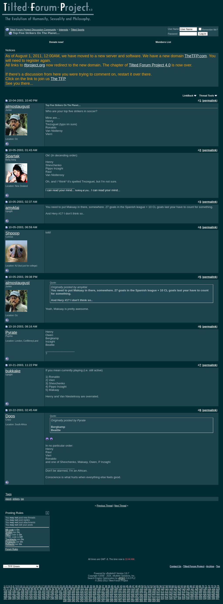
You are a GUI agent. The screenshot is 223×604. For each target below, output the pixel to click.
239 (18, 596)
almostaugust (17, 106)
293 (31, 598)
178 (192, 591)
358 (150, 600)
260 (107, 596)
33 (91, 586)
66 (191, 586)
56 (160, 586)
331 (192, 598)
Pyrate (11, 332)
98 (71, 588)
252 (73, 596)
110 (120, 588)
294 (35, 598)
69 (200, 586)
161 (120, 591)
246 (48, 596)
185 (5, 593)
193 (39, 593)
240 (22, 596)
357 (145, 600)
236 (5, 596)
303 (73, 598)
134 (5, 591)
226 (179, 593)
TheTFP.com (196, 56)
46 (130, 586)
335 (209, 598)
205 (90, 593)
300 (61, 598)
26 (70, 586)
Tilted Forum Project (193, 566)
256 (90, 596)
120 (163, 588)
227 (184, 593)
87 (38, 588)
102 (86, 588)
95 (62, 588)
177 (188, 591)
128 (196, 588)
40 (112, 586)
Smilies (8, 532)
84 (29, 588)
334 (205, 598)
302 (69, 598)
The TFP (58, 79)
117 (150, 588)
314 (120, 598)
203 (82, 593)
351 (120, 600)
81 (20, 588)
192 (35, 593)
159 (111, 591)
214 (128, 593)
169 (154, 591)
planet (8, 499)
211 (116, 593)
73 (212, 586)
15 (36, 586)
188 (18, 593)
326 (171, 598)
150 (73, 591)
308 (94, 598)
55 (157, 586)
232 (205, 593)
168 (150, 591)
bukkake (13, 371)
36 (100, 586)
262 (116, 596)
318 (137, 598)
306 (86, 598)
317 (133, 598)
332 (196, 598)
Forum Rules (11, 549)
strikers (16, 499)
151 (77, 591)
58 (167, 586)
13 (30, 586)
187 (14, 593)
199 (65, 593)
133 (218, 588)
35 (97, 586)
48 (136, 586)
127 (192, 588)
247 (52, 596)
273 (162, 596)
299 (56, 598)
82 (23, 588)
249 (61, 596)
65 (188, 586)
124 (180, 588)
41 (115, 586)
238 (14, 596)
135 (10, 591)
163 (128, 591)
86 (35, 588)
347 (103, 600)
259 (103, 596)
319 (141, 598)
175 (179, 591)
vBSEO (121, 578)
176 (184, 591)
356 (141, 600)
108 (112, 588)
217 (141, 593)
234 (213, 593)
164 (133, 591)
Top (218, 566)
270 (150, 596)
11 (24, 586)
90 (47, 588)
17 (42, 586)
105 (99, 588)
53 (151, 586)
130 (205, 588)
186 (10, 593)
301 (65, 598)
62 (178, 586)
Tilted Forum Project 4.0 (150, 65)
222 (162, 593)
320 (145, 598)
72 (209, 586)
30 (82, 586)
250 (65, 596)
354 (133, 600)
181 (205, 591)
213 (124, 593)
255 (86, 596)
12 (27, 586)
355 (137, 600)
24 (64, 586)
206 (94, 593)
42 (118, 586)
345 (94, 600)
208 (103, 593)
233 (209, 593)
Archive (210, 566)
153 (86, 591)
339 (69, 600)
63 (182, 586)
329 (184, 598)
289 (14, 598)
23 (60, 586)
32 (88, 586)
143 (44, 591)
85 (32, 588)
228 (188, 593)
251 (69, 596)
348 (107, 600)
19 (48, 586)
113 (133, 588)
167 (145, 591)
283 (205, 596)
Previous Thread (105, 505)
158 (107, 591)
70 (203, 586)
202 (77, 593)
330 (188, 598)
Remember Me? (208, 30)
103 (91, 588)
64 (185, 586)
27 (72, 586)
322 (154, 598)
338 (65, 600)
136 (14, 591)
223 (167, 593)
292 (27, 598)
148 (65, 591)
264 (124, 596)
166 (141, 591)
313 (116, 598)
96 (65, 588)
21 (54, 586)
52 (148, 586)
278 (184, 596)
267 (137, 596)
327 (175, 598)
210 (111, 593)
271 (154, 596)
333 (201, 598)
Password (172, 34)
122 (171, 588)
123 (175, 588)
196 (52, 593)
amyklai (12, 207)
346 (99, 600)
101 (82, 588)
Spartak (12, 156)
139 (27, 591)
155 (94, 591)
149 (69, 591)
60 (172, 586)
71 (206, 586)
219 (150, 593)
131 (209, 588)
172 (167, 591)
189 (22, 593)
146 (56, 591)
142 (39, 591)
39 (109, 586)
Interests (63, 29)
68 (197, 586)
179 (196, 591)
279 (188, 596)
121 (167, 588)
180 (201, 591)
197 (56, 593)
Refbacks (10, 544)
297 (48, 598)
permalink (210, 100)
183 (213, 591)
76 (4, 588)
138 (22, 591)
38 (106, 586)
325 (167, 598)
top (22, 499)
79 (13, 588)
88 (41, 588)
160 (116, 591)
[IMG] (8, 534)
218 (145, 593)
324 (162, 598)
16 (39, 586)
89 (44, 588)
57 (163, 586)
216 (137, 593)
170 (158, 591)
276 (175, 596)
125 (184, 588)
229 (192, 593)
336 (213, 598)
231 (201, 593)
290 (18, 598)
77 (7, 588)
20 (51, 586)
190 (27, 593)
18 (45, 586)
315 (124, 598)
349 (111, 600)
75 (218, 586)
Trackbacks (11, 539)
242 (31, 596)
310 (103, 598)
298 (52, 598)
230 (196, 593)
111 (124, 588)
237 (10, 596)
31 (85, 586)
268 (141, 596)
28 (75, 586)
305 (82, 598)
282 (201, 596)
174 (175, 591)
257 (94, 596)
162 (124, 591)
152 (82, 591)
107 (108, 588)
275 (171, 596)
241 (27, 596)
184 (217, 591)
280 (192, 596)
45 (127, 586)
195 (48, 593)
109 (116, 588)
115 (141, 588)
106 (103, 588)
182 (209, 591)
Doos (10, 416)
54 (154, 586)
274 (167, 596)
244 (39, 596)
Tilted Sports (77, 29)
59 (169, 586)
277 (179, 596)
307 (90, 598)
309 (99, 598)
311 (107, 598)
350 (116, 600)
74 (215, 586)
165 (137, 591)
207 (99, 593)
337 (217, 598)
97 (68, 588)
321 (150, 598)
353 (128, 600)
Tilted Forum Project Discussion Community (33, 29)
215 (133, 593)
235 (217, 593)
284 (209, 596)
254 (82, 596)
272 (158, 596)
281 (196, 596)
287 (5, 598)
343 (86, 600)
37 (103, 586)
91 (50, 588)
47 (133, 586)
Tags (8, 494)
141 (35, 591)
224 (171, 593)
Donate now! (56, 42)
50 (142, 586)
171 (162, 591)
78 (10, 588)
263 (120, 596)
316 (128, 598)
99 (74, 588)
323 (158, 598)
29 (79, 586)
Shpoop (12, 233)
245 (44, 596)
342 (82, 600)
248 (56, 596)
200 (69, 593)
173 (171, 591)
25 (67, 586)
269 (145, 596)
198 (61, 593)
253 (77, 596)
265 (128, 596)
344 (90, 600)
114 (137, 588)
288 (10, 598)
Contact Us (175, 566)
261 (111, 596)
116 (146, 588)
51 (145, 586)
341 (77, 600)
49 (139, 586)
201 (73, 593)
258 (99, 596)
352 (124, 600)
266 (133, 596)
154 (90, 591)
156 (99, 591)
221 (158, 593)
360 (158, 600)
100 (78, 588)
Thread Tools (206, 95)
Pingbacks (10, 542)
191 (31, 593)
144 (48, 591)
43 (121, 586)
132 (213, 588)
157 (103, 591)
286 (217, 596)
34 (94, 586)
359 (154, 600)
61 (175, 586)
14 (33, 586)
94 (59, 588)
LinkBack (188, 95)
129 (201, 588)
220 (154, 593)
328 (179, 598)
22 (57, 586)
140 (31, 591)
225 (175, 593)
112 (129, 588)
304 (77, 598)
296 (44, 598)
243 (35, 596)
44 (124, 586)
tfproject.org (34, 65)
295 (39, 598)
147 (61, 591)
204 (86, 593)
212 (120, 593)
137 (18, 591)
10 (21, 586)
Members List (163, 42)
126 (188, 588)
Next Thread (120, 505)
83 (26, 588)
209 (107, 593)
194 (44, 593)
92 (53, 588)
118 (154, 588)
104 (95, 588)
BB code (9, 530)
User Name (173, 29)
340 (73, 600)
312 (111, 598)
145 (52, 591)
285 (213, 596)
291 (22, 598)
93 (56, 588)
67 (194, 586)
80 (16, 588)
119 (158, 588)
